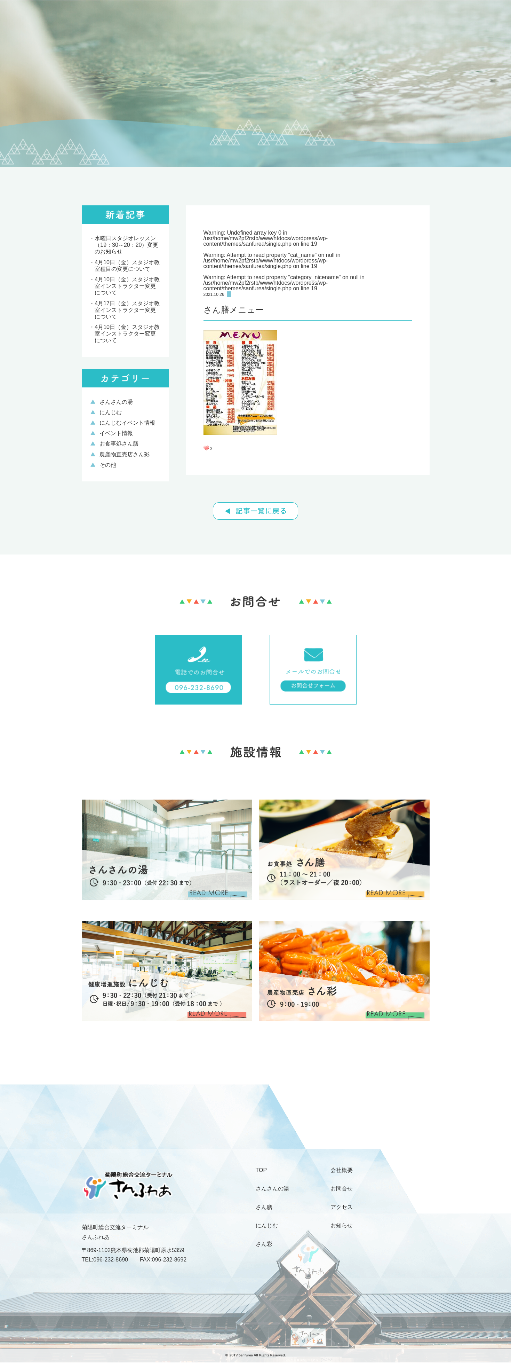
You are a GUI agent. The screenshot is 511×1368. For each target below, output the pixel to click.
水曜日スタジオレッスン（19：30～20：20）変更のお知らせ (126, 244)
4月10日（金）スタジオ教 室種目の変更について (127, 265)
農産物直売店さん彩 (124, 454)
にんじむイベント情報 (127, 423)
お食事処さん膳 (118, 444)
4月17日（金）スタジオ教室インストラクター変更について (127, 310)
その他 (107, 465)
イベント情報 (116, 433)
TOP (261, 1170)
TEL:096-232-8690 (105, 1260)
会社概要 (341, 1170)
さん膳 (264, 1207)
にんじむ (110, 412)
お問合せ (341, 1189)
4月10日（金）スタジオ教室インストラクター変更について (127, 286)
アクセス (341, 1207)
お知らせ (341, 1225)
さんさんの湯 (116, 402)
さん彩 (264, 1244)
